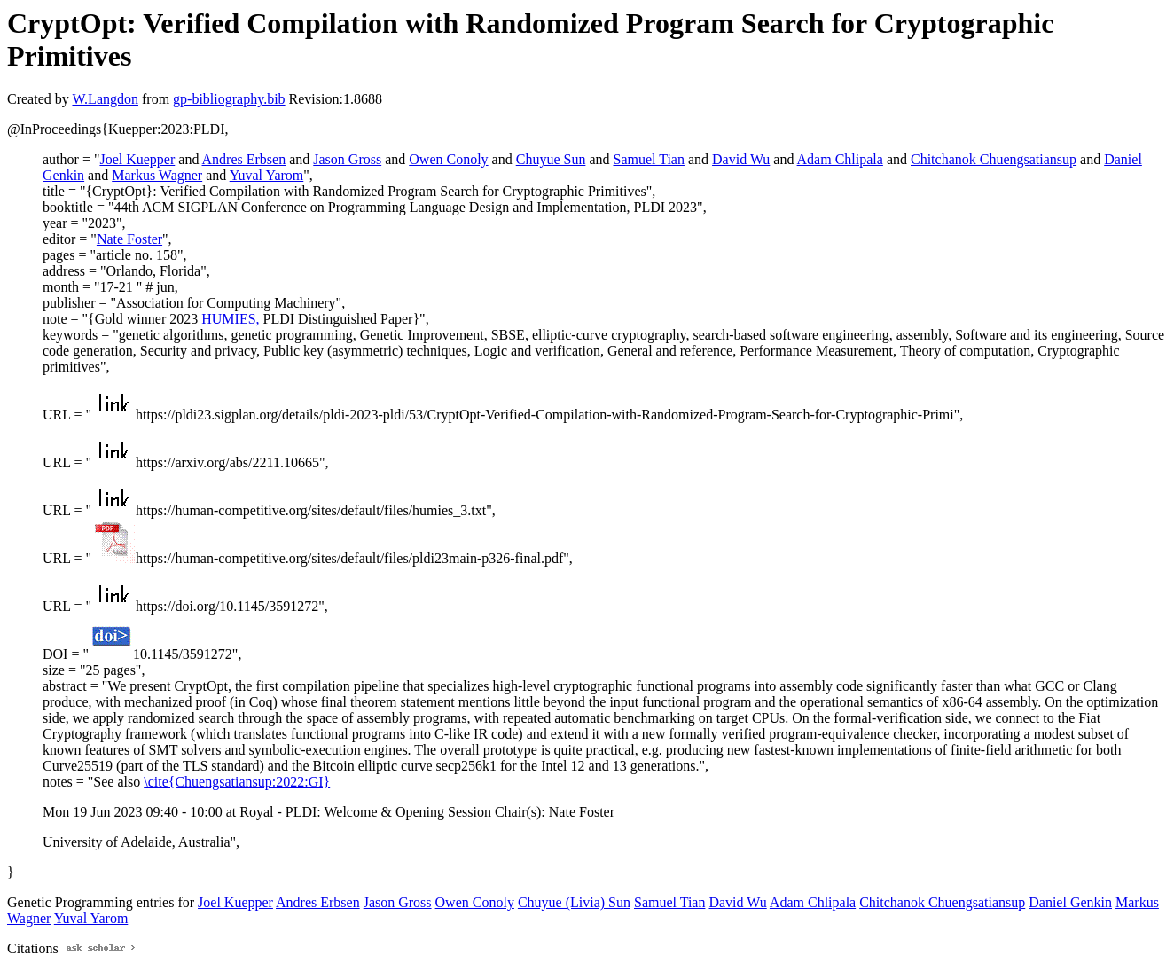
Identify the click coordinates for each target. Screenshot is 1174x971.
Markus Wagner (157, 175)
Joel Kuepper (137, 159)
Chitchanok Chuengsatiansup (993, 159)
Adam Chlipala (840, 159)
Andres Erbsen (244, 159)
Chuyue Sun (551, 159)
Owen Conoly (448, 159)
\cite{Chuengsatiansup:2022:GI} (237, 781)
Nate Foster (129, 239)
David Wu (741, 159)
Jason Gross (347, 159)
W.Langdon (105, 98)
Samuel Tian (648, 159)
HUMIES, (230, 318)
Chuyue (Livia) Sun (574, 902)
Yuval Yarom (267, 175)
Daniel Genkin (1070, 902)
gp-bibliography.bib (229, 98)
